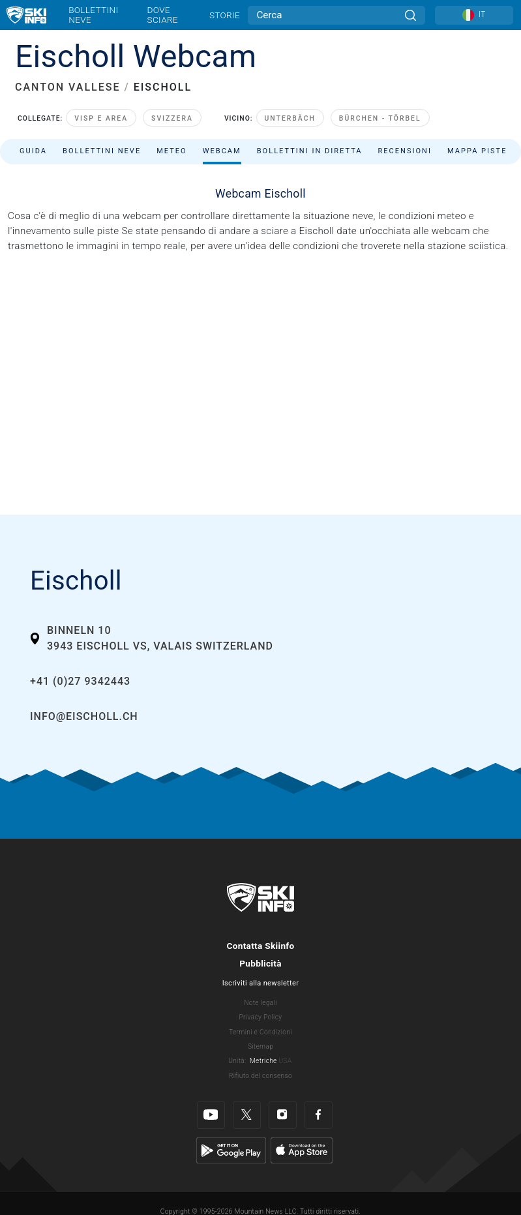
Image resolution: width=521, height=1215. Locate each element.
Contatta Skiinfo (260, 945)
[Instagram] (283, 1115)
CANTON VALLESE (67, 87)
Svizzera (172, 118)
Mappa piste (477, 151)
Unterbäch (290, 118)
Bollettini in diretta (310, 151)
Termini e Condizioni (260, 1032)
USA (284, 1060)
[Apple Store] (302, 1150)
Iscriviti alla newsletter (260, 983)
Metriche (263, 1060)
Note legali (260, 1002)
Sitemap (260, 1046)
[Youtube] (211, 1115)
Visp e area (101, 118)
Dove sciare (162, 15)
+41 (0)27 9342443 (80, 681)
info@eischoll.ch (84, 716)
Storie (224, 15)
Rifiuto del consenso (260, 1075)
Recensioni (405, 151)
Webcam (222, 151)
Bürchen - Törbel (380, 118)
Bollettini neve (93, 15)
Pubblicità (260, 963)
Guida (33, 151)
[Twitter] (247, 1115)
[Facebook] (319, 1115)
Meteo (171, 151)
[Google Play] (231, 1150)
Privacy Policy (260, 1017)
